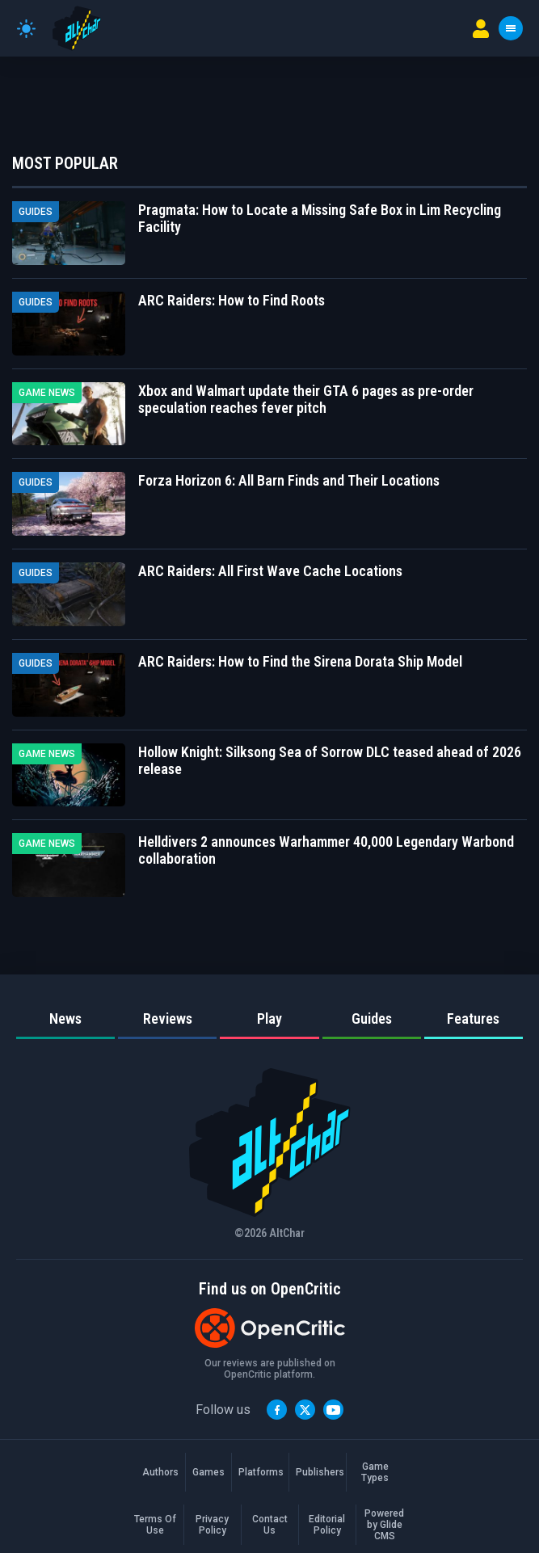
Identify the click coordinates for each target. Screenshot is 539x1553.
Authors (160, 1472)
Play (269, 1018)
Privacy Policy (212, 1524)
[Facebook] (277, 1409)
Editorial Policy (327, 1524)
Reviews (167, 1018)
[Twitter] (305, 1409)
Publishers (317, 1472)
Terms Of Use (155, 1524)
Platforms (260, 1472)
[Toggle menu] (511, 28)
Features (473, 1018)
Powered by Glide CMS (384, 1525)
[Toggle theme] (26, 29)
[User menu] (481, 28)
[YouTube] (333, 1409)
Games (208, 1472)
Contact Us (270, 1524)
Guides (372, 1018)
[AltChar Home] (77, 28)
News (65, 1018)
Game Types (375, 1472)
